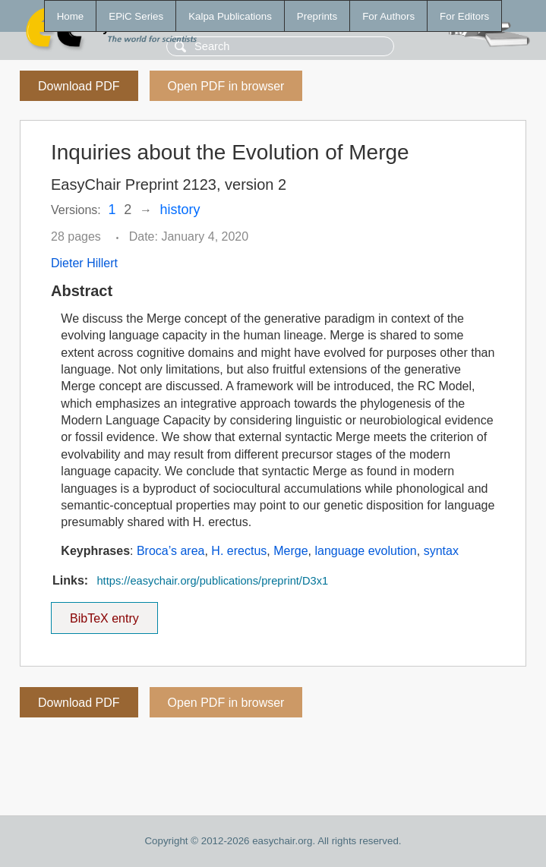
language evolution (365, 550)
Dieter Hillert (84, 263)
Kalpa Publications (230, 16)
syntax (441, 550)
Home (70, 16)
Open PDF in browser (226, 86)
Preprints (317, 16)
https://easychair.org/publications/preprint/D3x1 (212, 581)
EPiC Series (136, 16)
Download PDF (79, 86)
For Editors (464, 16)
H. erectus (239, 550)
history (180, 209)
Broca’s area (171, 550)
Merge (290, 550)
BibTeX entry (104, 613)
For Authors (388, 16)
